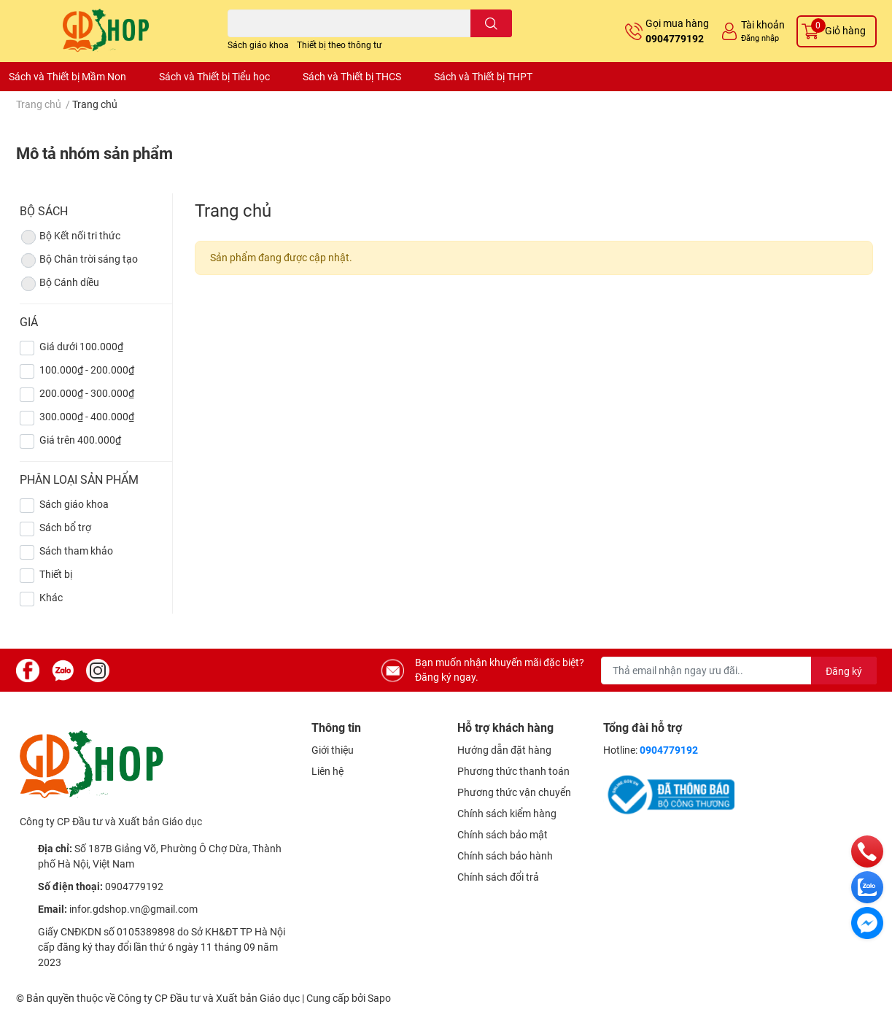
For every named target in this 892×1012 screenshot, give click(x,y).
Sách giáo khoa (258, 45)
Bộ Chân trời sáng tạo (79, 260)
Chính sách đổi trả (498, 877)
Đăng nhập (760, 38)
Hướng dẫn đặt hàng (504, 750)
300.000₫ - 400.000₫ (86, 416)
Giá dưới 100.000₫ (81, 346)
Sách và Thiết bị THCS (352, 76)
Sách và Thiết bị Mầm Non (67, 76)
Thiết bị (55, 574)
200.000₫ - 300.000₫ (86, 393)
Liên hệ (327, 771)
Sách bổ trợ (65, 527)
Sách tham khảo (76, 551)
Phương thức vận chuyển (514, 792)
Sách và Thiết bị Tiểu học (214, 76)
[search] (491, 23)
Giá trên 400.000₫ (80, 440)
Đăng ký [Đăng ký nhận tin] (844, 671)
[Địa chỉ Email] (739, 670)
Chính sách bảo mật (502, 835)
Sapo (379, 998)
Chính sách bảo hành (505, 856)
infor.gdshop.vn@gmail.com (133, 909)
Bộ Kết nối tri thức (70, 237)
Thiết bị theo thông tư (339, 45)
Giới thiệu (332, 750)
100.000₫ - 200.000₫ (86, 370)
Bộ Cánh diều (59, 284)
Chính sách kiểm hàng (506, 813)
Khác (51, 597)
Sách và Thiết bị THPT (483, 76)
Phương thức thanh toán (513, 771)
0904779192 (674, 39)
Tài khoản (763, 25)
